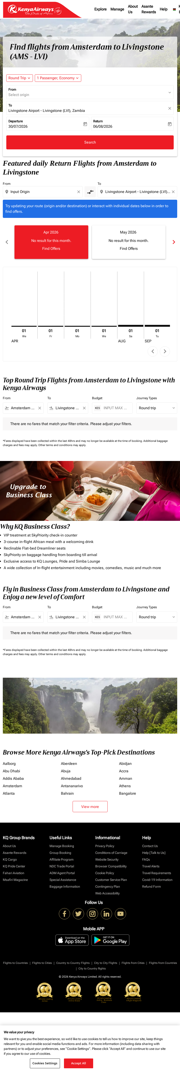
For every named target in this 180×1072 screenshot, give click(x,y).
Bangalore (127, 793)
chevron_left (153, 351)
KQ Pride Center (14, 866)
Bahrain (67, 793)
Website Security (106, 859)
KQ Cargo (10, 859)
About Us (133, 9)
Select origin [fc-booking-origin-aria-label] (18, 95)
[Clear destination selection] (174, 191)
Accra (123, 771)
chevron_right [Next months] (173, 242)
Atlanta (9, 793)
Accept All (78, 1063)
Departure (15, 121)
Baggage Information (64, 886)
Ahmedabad (71, 778)
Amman (125, 778)
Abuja (66, 771)
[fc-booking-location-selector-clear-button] (170, 108)
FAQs (146, 859)
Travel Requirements (156, 873)
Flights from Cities (133, 963)
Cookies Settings (44, 1063)
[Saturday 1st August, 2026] (130, 326)
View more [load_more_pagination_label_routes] (90, 806)
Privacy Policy (104, 846)
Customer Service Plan (111, 880)
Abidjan (125, 763)
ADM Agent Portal (62, 873)
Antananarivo (72, 786)
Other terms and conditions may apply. (62, 445)
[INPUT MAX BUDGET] (116, 408)
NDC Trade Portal (61, 866)
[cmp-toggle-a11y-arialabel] (90, 191)
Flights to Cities (42, 963)
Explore (100, 9)
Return (98, 121)
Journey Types (146, 398)
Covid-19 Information (157, 880)
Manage (117, 9)
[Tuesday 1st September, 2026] (157, 326)
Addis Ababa (13, 778)
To (10, 105)
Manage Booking (61, 846)
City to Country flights (92, 968)
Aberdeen (69, 763)
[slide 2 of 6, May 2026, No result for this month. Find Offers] (129, 242)
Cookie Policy (104, 873)
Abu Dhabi (11, 771)
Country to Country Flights (73, 963)
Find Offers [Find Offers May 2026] (129, 248)
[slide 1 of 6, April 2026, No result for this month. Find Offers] (51, 242)
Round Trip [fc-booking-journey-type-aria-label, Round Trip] (17, 78)
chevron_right (165, 351)
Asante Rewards (148, 9)
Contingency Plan (107, 886)
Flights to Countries (15, 963)
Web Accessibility (107, 893)
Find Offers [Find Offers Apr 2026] (51, 248)
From (12, 89)
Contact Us (150, 846)
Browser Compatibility (111, 866)
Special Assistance (62, 880)
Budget (97, 398)
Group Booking (60, 853)
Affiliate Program (61, 859)
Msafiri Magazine (15, 880)
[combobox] (43, 192)
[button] (58, 78)
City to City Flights (105, 963)
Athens (125, 786)
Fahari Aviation (13, 873)
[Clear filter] (39, 408)
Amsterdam (12, 786)
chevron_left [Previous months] (6, 242)
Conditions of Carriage (111, 853)
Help (163, 9)
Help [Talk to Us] (154, 853)
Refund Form (151, 886)
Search (90, 142)
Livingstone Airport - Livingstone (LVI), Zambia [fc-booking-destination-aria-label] (46, 110)
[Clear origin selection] (79, 191)
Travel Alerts (150, 866)
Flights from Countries (163, 963)
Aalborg (9, 763)
